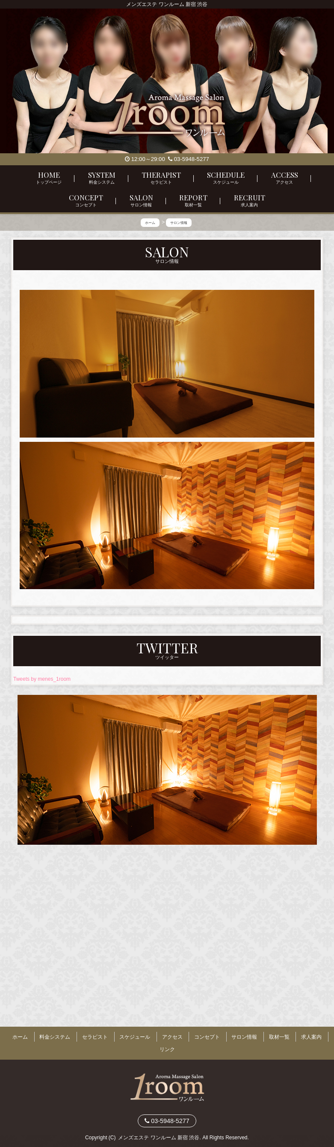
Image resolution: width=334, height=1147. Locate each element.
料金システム (54, 1037)
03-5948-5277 (188, 159)
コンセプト (207, 1037)
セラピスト (95, 1037)
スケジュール (134, 1037)
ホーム (20, 1037)
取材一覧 (279, 1037)
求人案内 (311, 1037)
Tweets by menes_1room (42, 681)
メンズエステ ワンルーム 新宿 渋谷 (158, 1130)
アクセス (172, 1037)
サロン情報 (244, 1037)
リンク (167, 1045)
